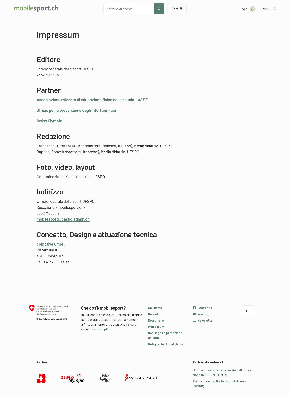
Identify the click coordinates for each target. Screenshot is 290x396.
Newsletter (203, 320)
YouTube (201, 314)
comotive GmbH (51, 243)
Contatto (154, 314)
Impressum (156, 326)
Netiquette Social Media (165, 344)
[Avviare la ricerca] (159, 8)
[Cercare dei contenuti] (128, 8)
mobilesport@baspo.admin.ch (63, 219)
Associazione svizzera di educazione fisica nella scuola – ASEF (92, 99)
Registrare (156, 320)
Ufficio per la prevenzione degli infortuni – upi (76, 110)
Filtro (177, 9)
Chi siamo (155, 308)
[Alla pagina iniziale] (36, 8)
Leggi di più (100, 329)
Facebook (202, 308)
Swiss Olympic (49, 120)
